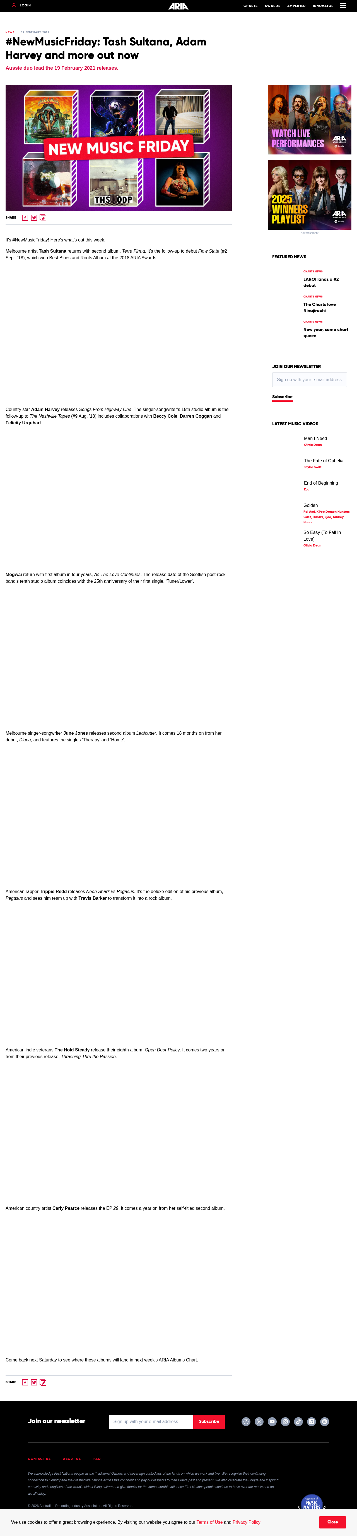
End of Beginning (321, 483)
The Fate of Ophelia (323, 460)
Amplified (296, 6)
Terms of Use (209, 1522)
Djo (306, 489)
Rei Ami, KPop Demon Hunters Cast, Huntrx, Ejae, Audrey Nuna (326, 517)
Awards (273, 6)
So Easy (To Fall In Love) (322, 535)
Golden (310, 505)
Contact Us (39, 1459)
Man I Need (315, 438)
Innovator (323, 6)
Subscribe (282, 397)
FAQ (97, 1459)
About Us (72, 1459)
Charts (250, 6)
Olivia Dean (313, 445)
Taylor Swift (313, 467)
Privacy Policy (246, 1522)
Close (332, 1522)
